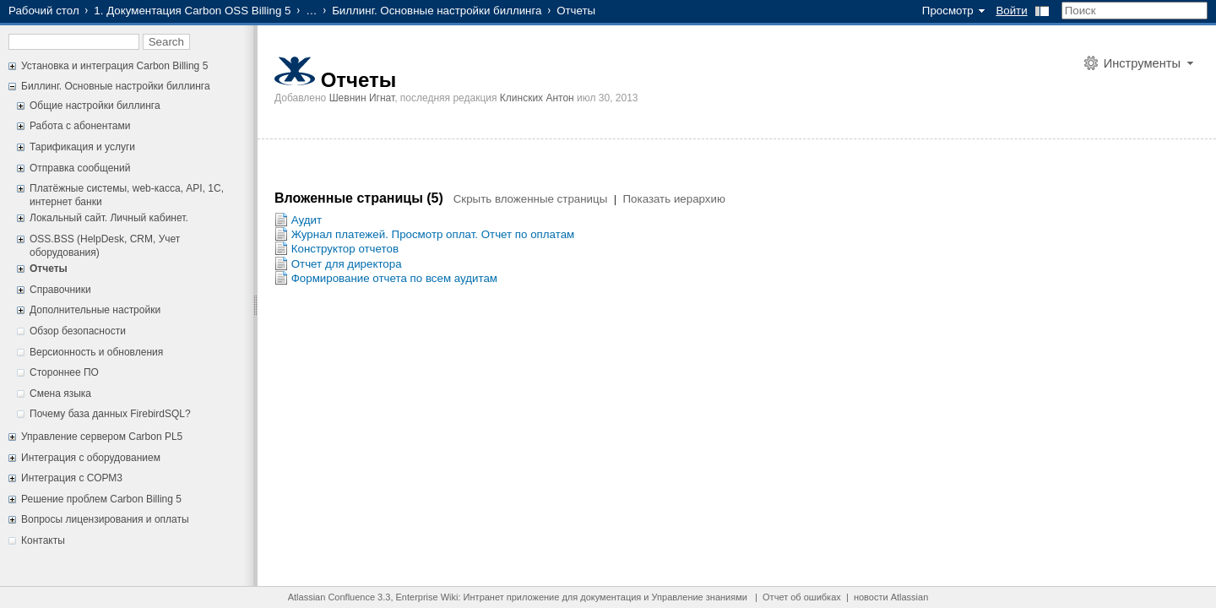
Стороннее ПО (64, 372)
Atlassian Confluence (331, 597)
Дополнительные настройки (95, 310)
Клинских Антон (537, 98)
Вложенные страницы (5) (360, 198)
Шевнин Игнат (362, 98)
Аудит (306, 220)
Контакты (43, 540)
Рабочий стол (43, 10)
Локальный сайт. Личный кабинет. (109, 218)
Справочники (60, 290)
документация (610, 597)
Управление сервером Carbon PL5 (101, 436)
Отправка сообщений (80, 168)
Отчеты (49, 268)
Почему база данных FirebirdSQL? (110, 414)
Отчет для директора (346, 264)
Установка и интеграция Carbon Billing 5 (114, 66)
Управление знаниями (699, 597)
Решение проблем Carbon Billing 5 (101, 499)
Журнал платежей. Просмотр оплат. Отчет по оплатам (433, 234)
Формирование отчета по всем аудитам (394, 278)
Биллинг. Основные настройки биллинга (436, 10)
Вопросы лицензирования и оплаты (105, 519)
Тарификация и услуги (82, 147)
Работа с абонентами (80, 126)
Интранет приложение (512, 597)
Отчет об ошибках (802, 597)
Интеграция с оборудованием (90, 458)
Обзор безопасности (78, 331)
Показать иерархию (674, 199)
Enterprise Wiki (427, 597)
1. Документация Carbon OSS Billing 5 (192, 10)
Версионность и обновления (96, 352)
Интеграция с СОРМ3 (71, 478)
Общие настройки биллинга (95, 105)
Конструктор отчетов (345, 248)
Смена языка (60, 393)
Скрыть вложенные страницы (530, 199)
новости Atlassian (891, 597)
